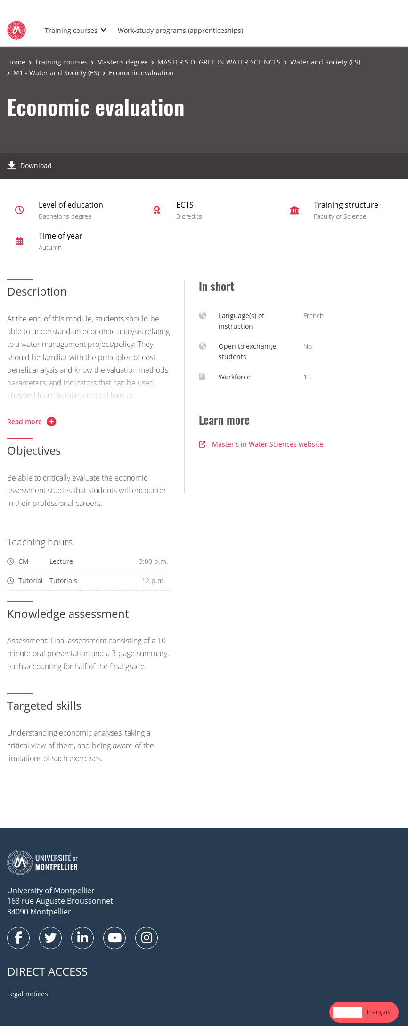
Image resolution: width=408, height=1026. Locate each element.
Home (16, 61)
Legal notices (27, 993)
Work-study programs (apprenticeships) (180, 30)
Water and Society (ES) (325, 61)
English (348, 1012)
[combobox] (347, 1012)
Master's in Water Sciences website (261, 444)
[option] (378, 1012)
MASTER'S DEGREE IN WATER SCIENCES (219, 61)
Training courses (71, 30)
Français (378, 1012)
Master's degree (122, 61)
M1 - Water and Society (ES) (56, 72)
